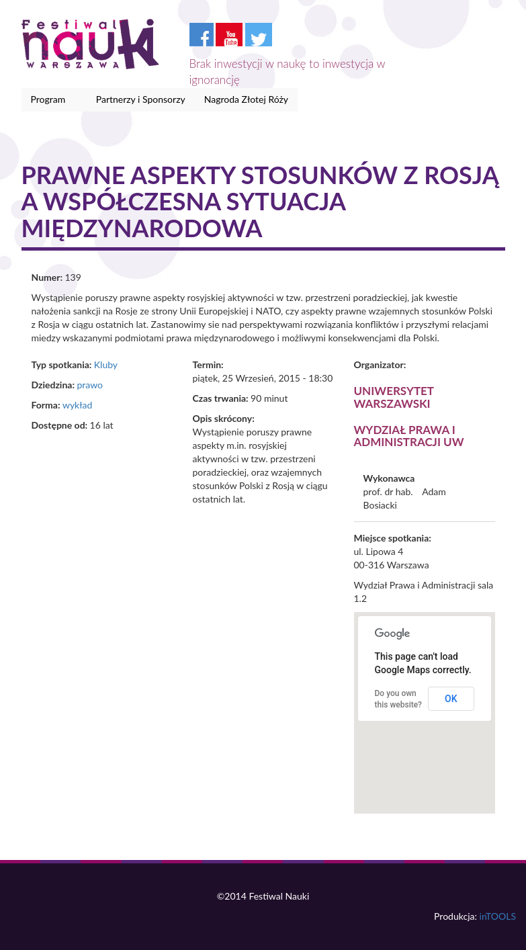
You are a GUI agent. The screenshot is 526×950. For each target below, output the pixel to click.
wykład (77, 405)
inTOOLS (498, 916)
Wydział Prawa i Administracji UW (409, 436)
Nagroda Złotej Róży (246, 99)
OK (451, 698)
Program (50, 99)
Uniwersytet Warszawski (394, 397)
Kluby (106, 364)
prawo (90, 384)
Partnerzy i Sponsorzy (140, 99)
